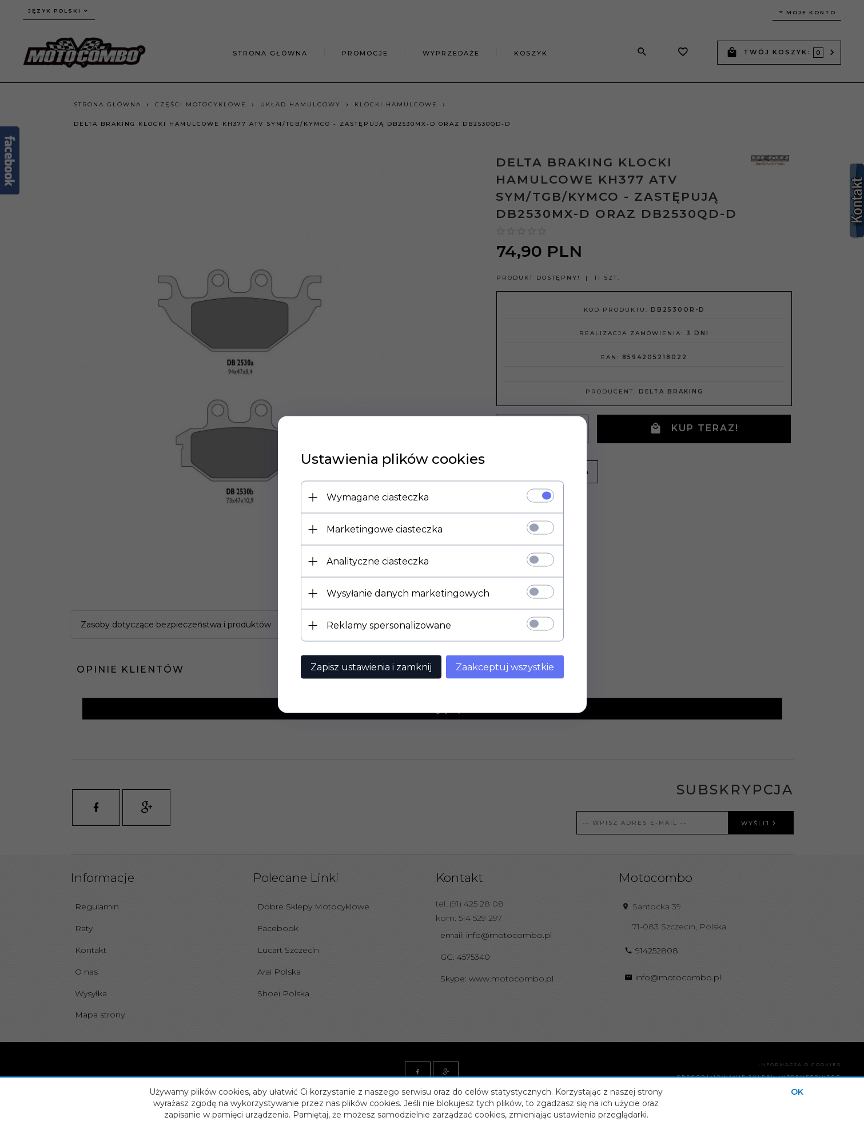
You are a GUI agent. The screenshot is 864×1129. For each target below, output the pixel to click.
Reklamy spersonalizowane (389, 625)
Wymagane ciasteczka (378, 497)
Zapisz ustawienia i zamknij (371, 667)
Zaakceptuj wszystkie (505, 667)
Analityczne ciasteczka (378, 561)
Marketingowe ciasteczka (385, 529)
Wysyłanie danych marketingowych (408, 593)
